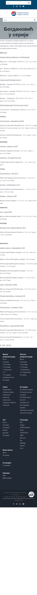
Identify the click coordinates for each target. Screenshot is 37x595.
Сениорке (23, 362)
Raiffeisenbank (25, 427)
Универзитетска (8, 377)
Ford (21, 448)
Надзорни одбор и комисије (9, 403)
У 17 (4, 372)
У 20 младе (24, 364)
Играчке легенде (26, 413)
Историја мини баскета (25, 398)
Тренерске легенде (26, 410)
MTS (21, 422)
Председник (7, 390)
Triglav (22, 425)
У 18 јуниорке (24, 370)
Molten (22, 446)
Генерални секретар (6, 396)
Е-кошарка (6, 465)
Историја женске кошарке (26, 393)
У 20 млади (6, 364)
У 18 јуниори (7, 370)
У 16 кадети (7, 375)
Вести (5, 359)
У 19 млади (6, 367)
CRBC (22, 435)
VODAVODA (24, 433)
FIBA (4, 476)
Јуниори (5, 433)
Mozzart (23, 438)
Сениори (6, 362)
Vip (21, 440)
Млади (5, 430)
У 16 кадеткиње (25, 372)
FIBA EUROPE (7, 478)
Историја (6, 380)
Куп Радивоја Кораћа (24, 406)
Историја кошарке (26, 390)
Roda (21, 430)
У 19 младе (24, 367)
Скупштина (7, 400)
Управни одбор (8, 392)
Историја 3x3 (24, 402)
